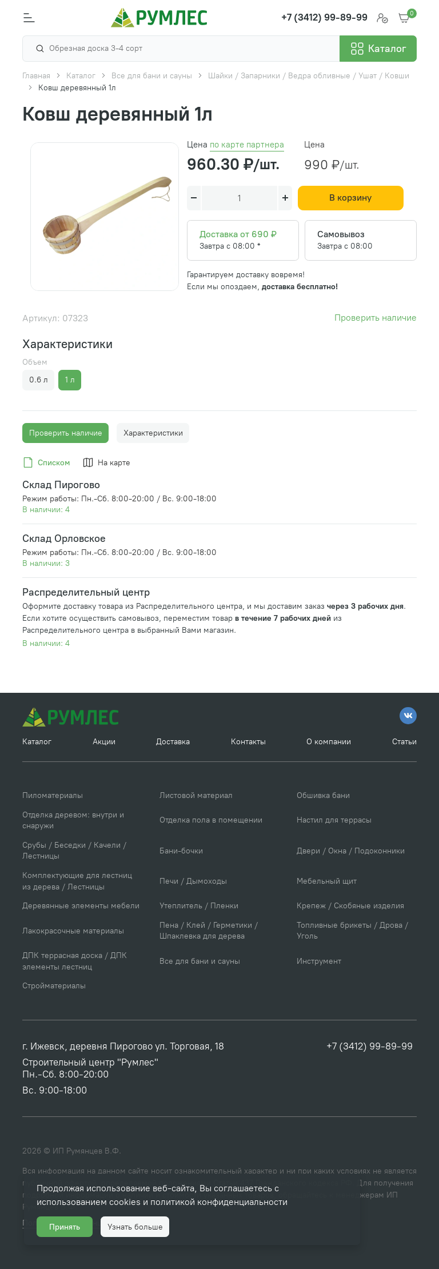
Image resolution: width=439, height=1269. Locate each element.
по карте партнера (247, 144)
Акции (104, 742)
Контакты (248, 742)
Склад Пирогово (61, 484)
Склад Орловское (64, 538)
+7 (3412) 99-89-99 (369, 1046)
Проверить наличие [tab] (65, 433)
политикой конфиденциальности (219, 1201)
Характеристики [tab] (153, 433)
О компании (328, 742)
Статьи (404, 742)
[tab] (48, 463)
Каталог (36, 742)
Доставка (173, 742)
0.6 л (38, 380)
